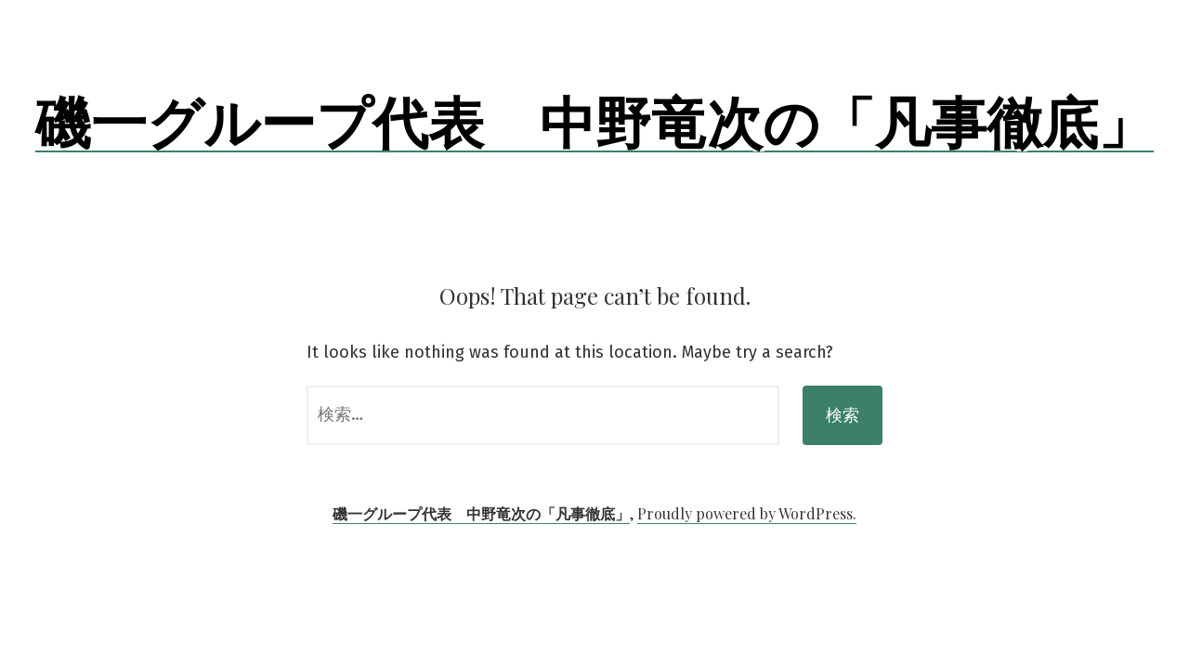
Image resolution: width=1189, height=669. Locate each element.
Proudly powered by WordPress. (746, 513)
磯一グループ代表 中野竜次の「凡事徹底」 (594, 120)
